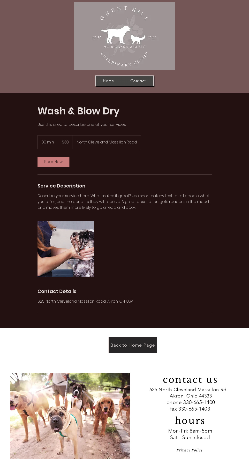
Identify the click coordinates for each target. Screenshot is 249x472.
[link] (53, 162)
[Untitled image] (66, 249)
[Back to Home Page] (132, 345)
